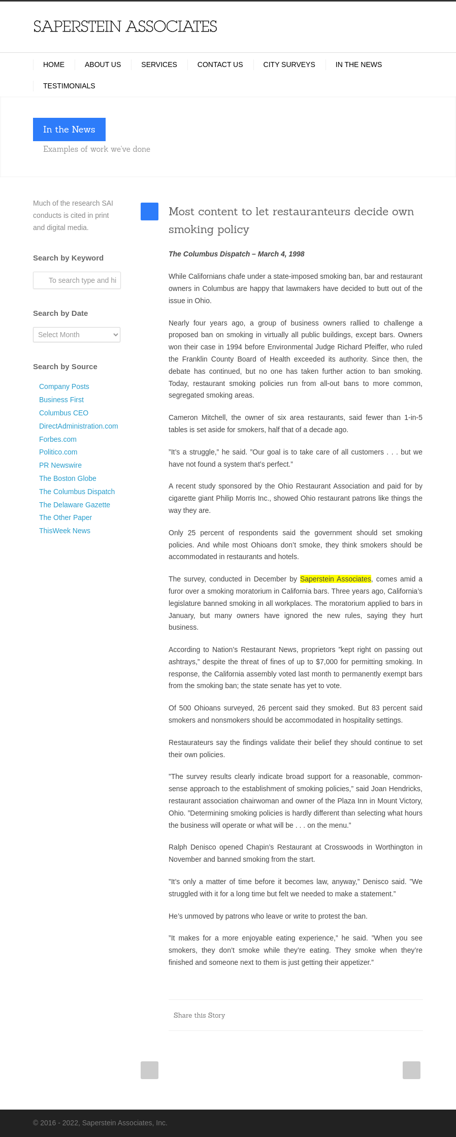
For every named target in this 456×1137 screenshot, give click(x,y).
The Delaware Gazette (74, 505)
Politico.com (58, 452)
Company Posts (64, 386)
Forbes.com (58, 439)
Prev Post (149, 1070)
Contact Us (220, 64)
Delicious (372, 1015)
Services (159, 64)
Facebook (270, 1015)
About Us (103, 64)
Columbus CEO (63, 413)
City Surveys (289, 64)
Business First (61, 400)
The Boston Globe (67, 478)
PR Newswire (60, 465)
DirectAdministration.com (78, 426)
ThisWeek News (64, 531)
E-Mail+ (413, 1015)
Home (53, 64)
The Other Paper (65, 517)
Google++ (392, 1015)
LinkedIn (311, 1015)
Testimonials (69, 86)
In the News (359, 64)
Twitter (291, 1015)
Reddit (331, 1015)
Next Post (411, 1070)
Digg (352, 1015)
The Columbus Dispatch (77, 492)
